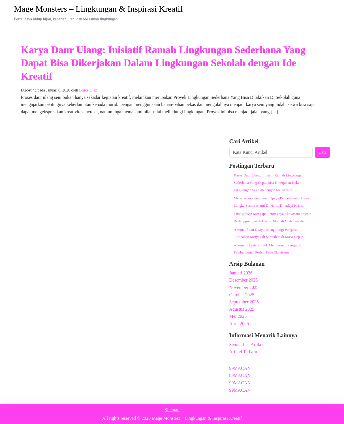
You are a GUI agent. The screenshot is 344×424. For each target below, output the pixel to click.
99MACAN (240, 368)
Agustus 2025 (241, 309)
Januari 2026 (241, 272)
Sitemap (171, 409)
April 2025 (239, 323)
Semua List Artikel (246, 344)
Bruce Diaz (88, 90)
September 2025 (244, 301)
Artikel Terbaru (243, 351)
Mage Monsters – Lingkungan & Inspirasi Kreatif (98, 8)
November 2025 (244, 287)
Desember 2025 (243, 280)
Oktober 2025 (241, 294)
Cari (322, 152)
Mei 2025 (238, 316)
